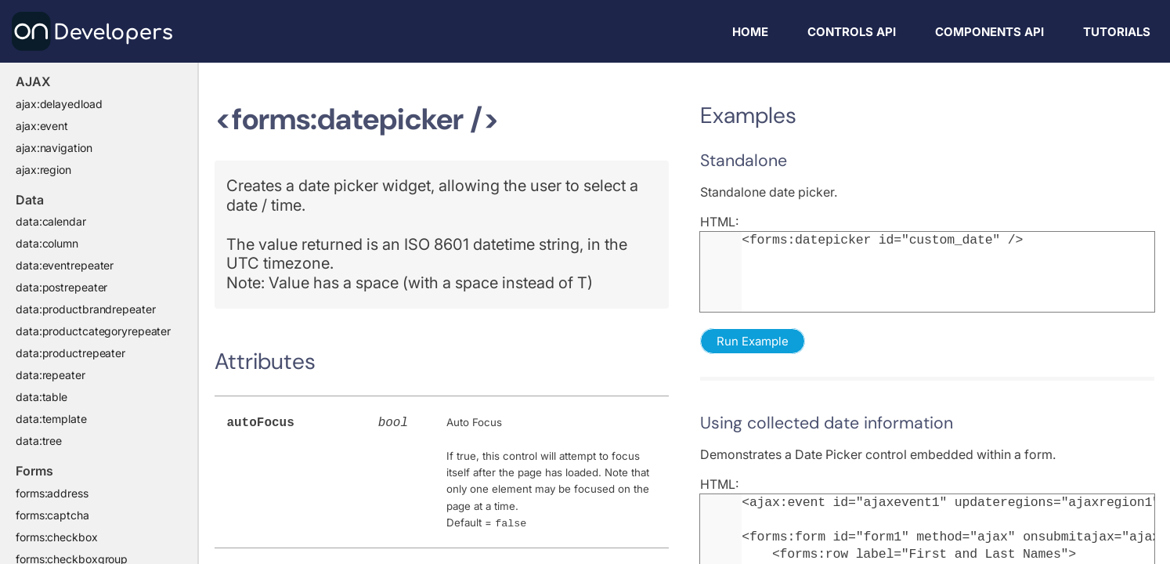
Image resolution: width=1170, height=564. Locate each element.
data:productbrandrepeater (86, 309)
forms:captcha (52, 515)
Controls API (851, 31)
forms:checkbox (57, 537)
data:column (47, 243)
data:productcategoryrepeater (93, 331)
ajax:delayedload (59, 103)
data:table (41, 396)
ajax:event (42, 125)
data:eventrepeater (65, 265)
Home (750, 31)
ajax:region (43, 169)
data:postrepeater (61, 287)
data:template (51, 418)
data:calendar (51, 221)
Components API (989, 31)
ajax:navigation (54, 147)
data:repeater (50, 374)
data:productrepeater (70, 353)
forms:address (52, 493)
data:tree (39, 440)
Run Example (753, 341)
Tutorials (1116, 31)
